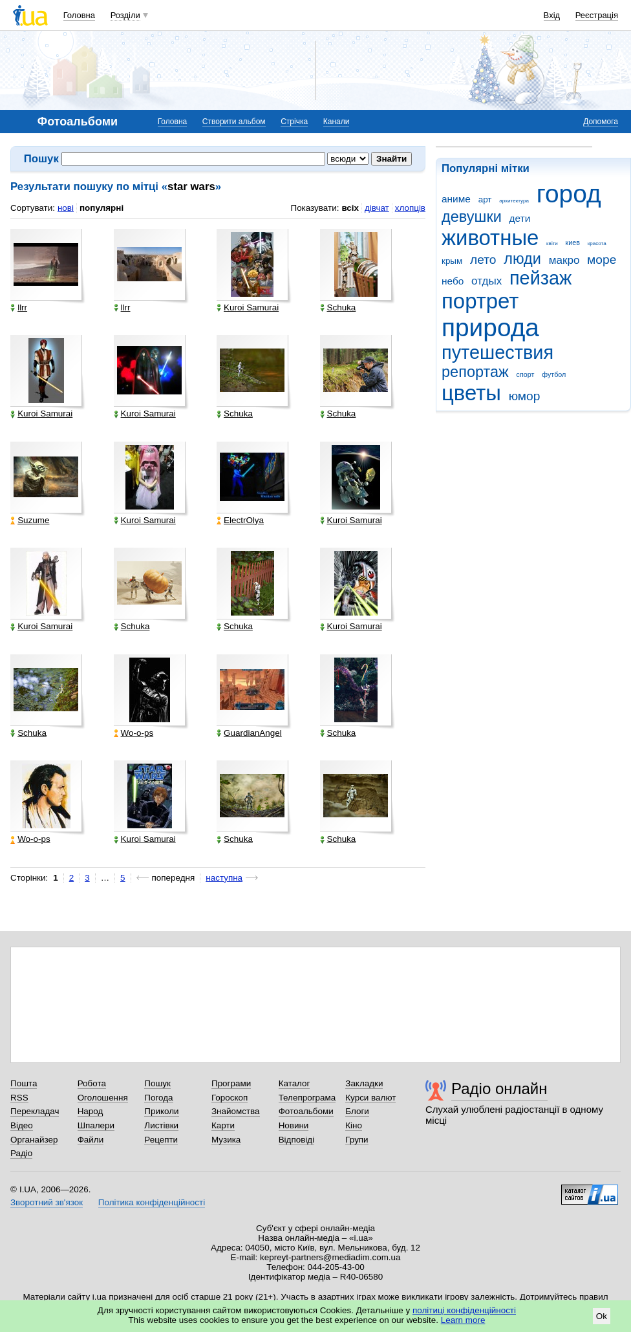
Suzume (29, 520)
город (569, 194)
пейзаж (540, 278)
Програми (231, 1083)
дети (520, 218)
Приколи (161, 1111)
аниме (456, 198)
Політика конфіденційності (151, 1202)
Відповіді (297, 1139)
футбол (554, 374)
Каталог (294, 1083)
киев (573, 242)
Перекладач (34, 1111)
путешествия (497, 352)
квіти (552, 243)
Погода (158, 1097)
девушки (472, 216)
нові (66, 208)
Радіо (21, 1153)
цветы (471, 393)
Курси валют (370, 1097)
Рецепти (161, 1139)
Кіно (353, 1125)
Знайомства (235, 1111)
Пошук (157, 1083)
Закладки (364, 1083)
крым (452, 261)
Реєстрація (596, 15)
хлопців (410, 208)
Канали (336, 121)
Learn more (463, 1320)
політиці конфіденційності (464, 1310)
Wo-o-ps (134, 733)
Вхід (552, 15)
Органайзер (34, 1139)
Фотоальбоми (306, 1111)
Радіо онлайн (499, 1088)
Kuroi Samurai (248, 308)
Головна (79, 15)
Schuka (338, 308)
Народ (90, 1111)
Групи (356, 1139)
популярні (101, 208)
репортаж (475, 371)
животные (490, 238)
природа (490, 327)
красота (597, 243)
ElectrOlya (240, 520)
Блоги (357, 1111)
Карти (223, 1125)
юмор (524, 396)
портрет (480, 301)
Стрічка (294, 121)
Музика (226, 1139)
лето (483, 259)
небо (453, 280)
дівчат (377, 208)
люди (522, 258)
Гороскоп (229, 1097)
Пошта (23, 1083)
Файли (91, 1139)
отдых (486, 281)
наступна (224, 878)
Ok (601, 1316)
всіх (350, 208)
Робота (92, 1083)
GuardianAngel (249, 733)
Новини (294, 1125)
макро (564, 260)
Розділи (125, 15)
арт (485, 199)
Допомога (600, 121)
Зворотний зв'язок (46, 1202)
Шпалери (96, 1125)
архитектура (514, 201)
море (601, 259)
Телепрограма (307, 1097)
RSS (19, 1097)
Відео (21, 1125)
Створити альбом (234, 121)
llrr (18, 308)
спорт (526, 374)
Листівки (161, 1125)
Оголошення (103, 1097)
